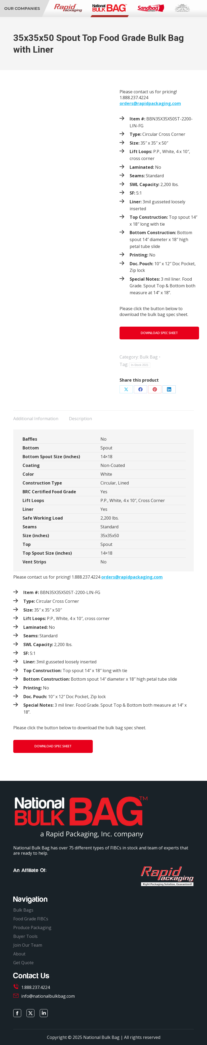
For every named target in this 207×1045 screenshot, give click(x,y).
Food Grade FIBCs (30, 918)
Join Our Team (27, 945)
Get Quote (23, 962)
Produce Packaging (32, 927)
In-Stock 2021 (140, 365)
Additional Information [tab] (35, 419)
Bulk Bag (149, 357)
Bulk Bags (23, 910)
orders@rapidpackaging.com (150, 103)
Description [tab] (80, 419)
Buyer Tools (25, 936)
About (19, 953)
